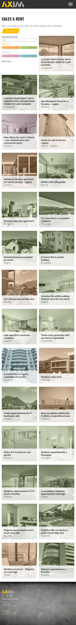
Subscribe (11, 31)
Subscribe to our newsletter (10, 598)
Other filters (6, 61)
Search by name (19, 38)
